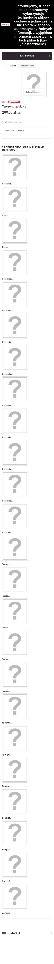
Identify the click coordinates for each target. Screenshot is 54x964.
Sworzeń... (7, 881)
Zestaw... (6, 913)
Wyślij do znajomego (13, 122)
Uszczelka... (7, 184)
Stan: (4, 102)
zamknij (5, 24)
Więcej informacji (14, 131)
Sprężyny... (7, 723)
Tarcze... (6, 564)
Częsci (5, 247)
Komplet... (6, 818)
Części (5, 215)
